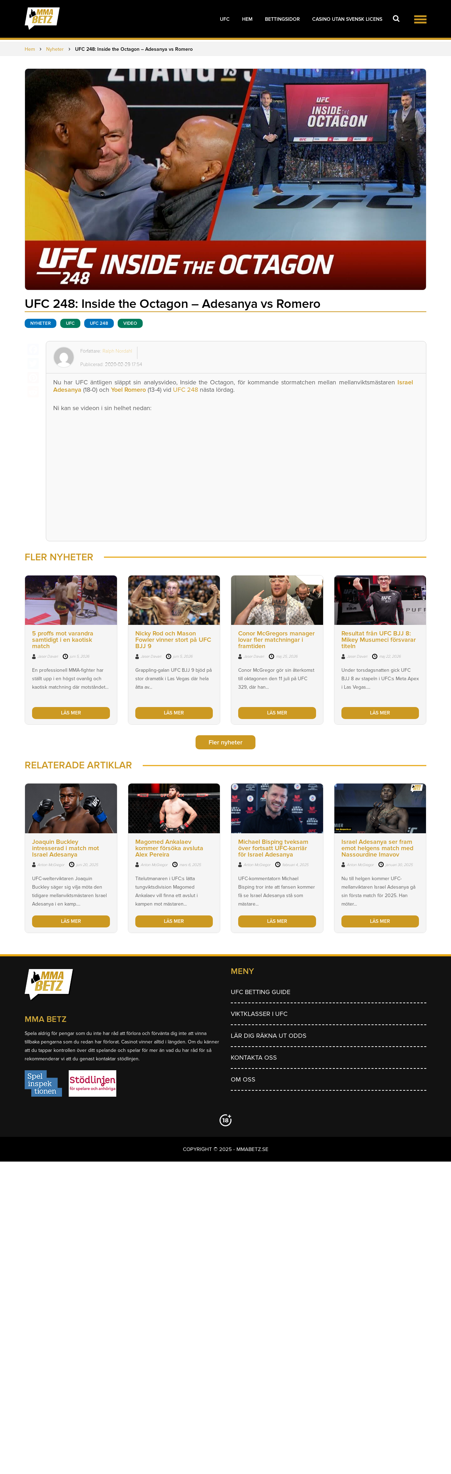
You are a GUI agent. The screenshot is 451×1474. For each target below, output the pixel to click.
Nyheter (40, 323)
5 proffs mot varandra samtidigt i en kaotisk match (62, 639)
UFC (225, 19)
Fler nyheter (225, 742)
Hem (247, 19)
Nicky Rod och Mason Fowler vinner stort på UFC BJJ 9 (173, 639)
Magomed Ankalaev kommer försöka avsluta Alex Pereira (169, 848)
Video (130, 323)
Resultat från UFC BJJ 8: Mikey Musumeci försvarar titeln (378, 639)
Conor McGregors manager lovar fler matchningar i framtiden (276, 639)
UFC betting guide (260, 992)
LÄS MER (71, 713)
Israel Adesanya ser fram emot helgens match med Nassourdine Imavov (377, 848)
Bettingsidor (282, 19)
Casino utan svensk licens (347, 19)
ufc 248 (99, 323)
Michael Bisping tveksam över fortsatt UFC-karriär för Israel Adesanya (273, 848)
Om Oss (243, 1079)
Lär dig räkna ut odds (269, 1036)
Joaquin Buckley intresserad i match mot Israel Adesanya (65, 848)
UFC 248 (184, 390)
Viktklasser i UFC (259, 1014)
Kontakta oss (254, 1057)
